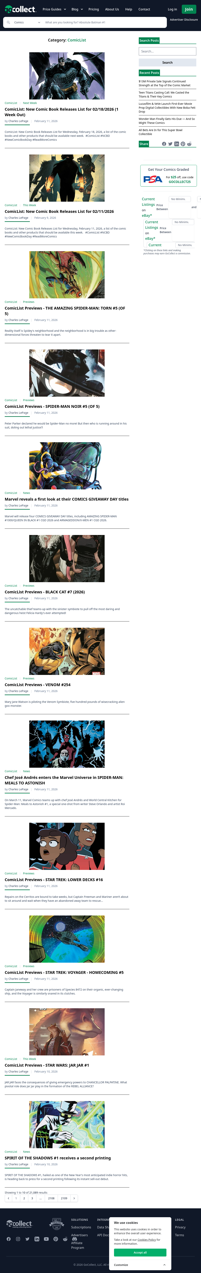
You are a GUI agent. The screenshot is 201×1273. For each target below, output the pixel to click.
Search (167, 62)
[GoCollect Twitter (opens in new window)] (27, 1239)
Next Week (30, 103)
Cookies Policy (172, 1240)
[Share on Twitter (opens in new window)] (170, 144)
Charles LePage (18, 121)
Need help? (131, 1227)
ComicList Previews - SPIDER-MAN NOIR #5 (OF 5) (52, 406)
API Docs (103, 1235)
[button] (8, 1198)
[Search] (104, 22)
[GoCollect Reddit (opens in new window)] (65, 1239)
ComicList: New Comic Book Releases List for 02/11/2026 (59, 211)
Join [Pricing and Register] (189, 9)
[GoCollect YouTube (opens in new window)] (46, 1239)
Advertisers (79, 1235)
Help (128, 9)
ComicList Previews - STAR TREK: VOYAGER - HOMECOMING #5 (64, 972)
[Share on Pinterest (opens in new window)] (183, 144)
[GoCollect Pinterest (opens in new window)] (55, 1239)
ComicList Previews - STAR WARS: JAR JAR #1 (47, 1065)
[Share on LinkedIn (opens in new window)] (176, 144)
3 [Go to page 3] (32, 1198)
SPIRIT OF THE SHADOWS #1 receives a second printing (58, 1158)
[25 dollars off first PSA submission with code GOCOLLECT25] (169, 179)
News (26, 493)
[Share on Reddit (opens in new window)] (189, 144)
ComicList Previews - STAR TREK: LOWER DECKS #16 (54, 879)
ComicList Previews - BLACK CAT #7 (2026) (45, 592)
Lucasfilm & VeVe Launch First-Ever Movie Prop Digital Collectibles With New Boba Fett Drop (167, 107)
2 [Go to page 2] (24, 1198)
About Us (112, 9)
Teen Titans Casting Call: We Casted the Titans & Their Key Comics (164, 94)
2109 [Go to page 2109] (64, 1198)
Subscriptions (81, 1227)
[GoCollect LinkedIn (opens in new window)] (37, 1239)
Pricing (94, 9)
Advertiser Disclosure (184, 19)
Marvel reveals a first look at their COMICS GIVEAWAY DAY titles (67, 499)
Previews (28, 302)
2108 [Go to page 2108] (51, 1198)
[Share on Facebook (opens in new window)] (164, 144)
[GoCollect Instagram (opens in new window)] (18, 1239)
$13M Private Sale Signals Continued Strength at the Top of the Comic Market (164, 83)
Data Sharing (106, 1227)
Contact (144, 9)
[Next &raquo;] (74, 1198)
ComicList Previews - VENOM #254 (37, 684)
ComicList (11, 103)
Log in (172, 9)
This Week (29, 205)
